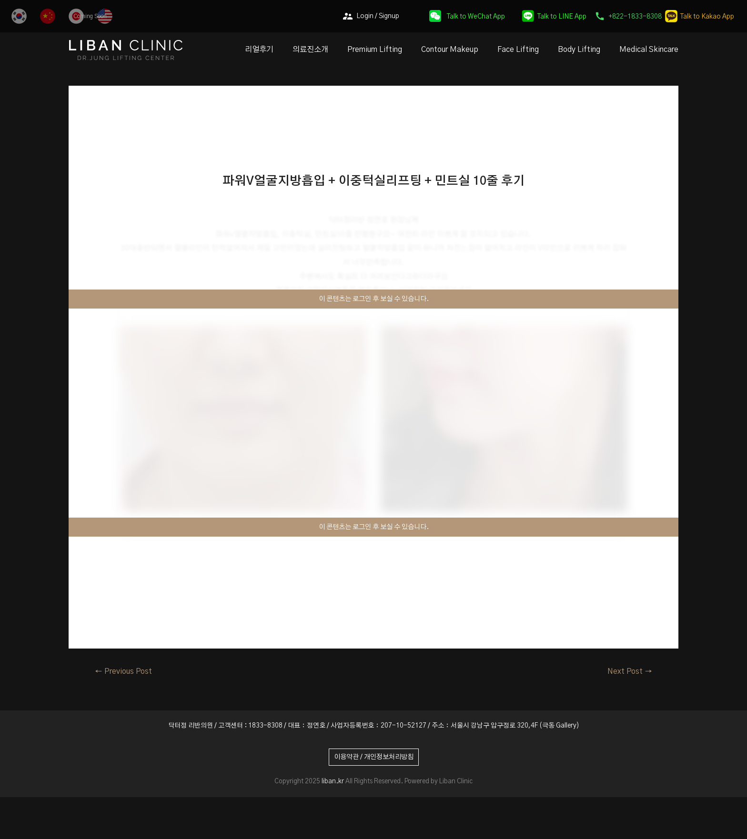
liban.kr (333, 781)
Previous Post (123, 671)
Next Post (629, 671)
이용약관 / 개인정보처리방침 (374, 757)
